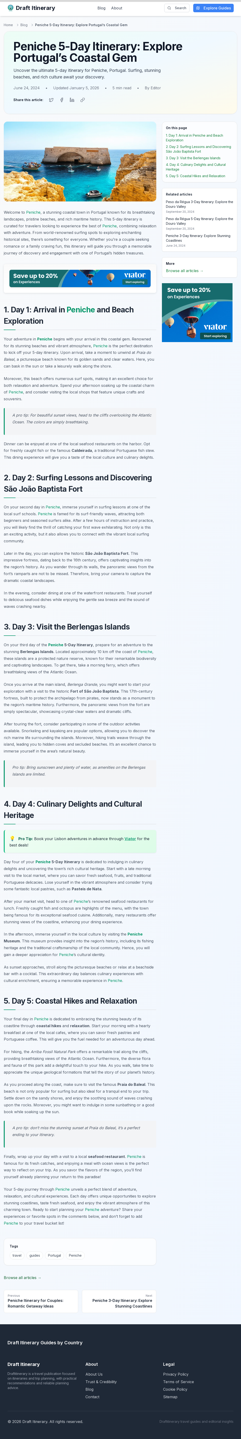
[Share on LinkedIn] (72, 99)
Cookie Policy (175, 1388)
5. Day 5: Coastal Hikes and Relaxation (195, 175)
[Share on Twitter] (51, 99)
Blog (101, 8)
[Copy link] (82, 99)
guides (34, 1255)
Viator (130, 838)
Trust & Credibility (101, 1381)
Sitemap (170, 1396)
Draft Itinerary (31, 7)
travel (17, 1255)
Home (8, 25)
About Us (94, 1373)
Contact (92, 1396)
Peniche (33, 211)
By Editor (153, 88)
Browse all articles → (22, 1277)
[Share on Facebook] (61, 99)
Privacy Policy (176, 1373)
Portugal (54, 1255)
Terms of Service (178, 1381)
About (116, 8)
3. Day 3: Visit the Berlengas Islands (193, 157)
